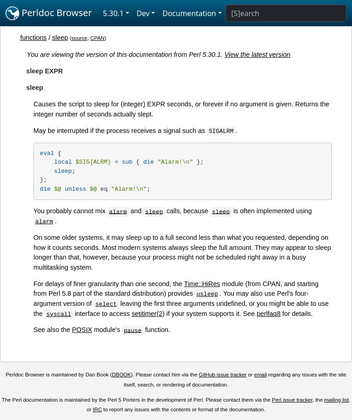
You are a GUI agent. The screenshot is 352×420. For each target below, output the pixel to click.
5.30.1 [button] (113, 13)
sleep (60, 37)
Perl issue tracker (292, 400)
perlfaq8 (268, 313)
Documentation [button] (189, 13)
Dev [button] (143, 13)
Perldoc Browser (49, 13)
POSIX (82, 329)
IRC (97, 409)
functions (33, 37)
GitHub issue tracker (223, 374)
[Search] (286, 13)
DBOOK (121, 374)
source (80, 38)
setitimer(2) (148, 313)
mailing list (336, 400)
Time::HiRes (202, 283)
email (260, 374)
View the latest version (258, 54)
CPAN (97, 38)
